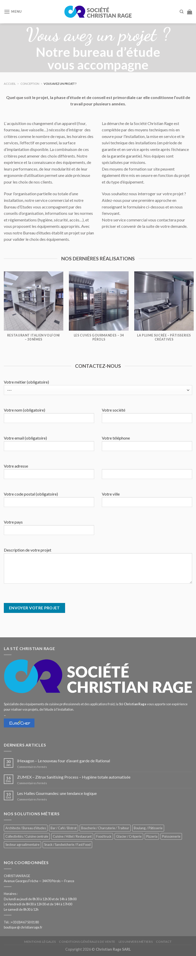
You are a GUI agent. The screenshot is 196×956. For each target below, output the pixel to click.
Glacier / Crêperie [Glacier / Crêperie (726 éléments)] (129, 836)
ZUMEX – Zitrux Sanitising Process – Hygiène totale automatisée (73, 777)
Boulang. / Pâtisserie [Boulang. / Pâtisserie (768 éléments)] (148, 828)
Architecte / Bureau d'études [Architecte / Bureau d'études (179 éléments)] (25, 828)
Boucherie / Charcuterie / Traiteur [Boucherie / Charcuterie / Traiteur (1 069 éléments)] (105, 828)
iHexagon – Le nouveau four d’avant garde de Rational (63, 760)
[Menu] (13, 11)
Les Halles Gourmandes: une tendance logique (57, 793)
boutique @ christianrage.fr (23, 927)
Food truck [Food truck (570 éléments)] (104, 836)
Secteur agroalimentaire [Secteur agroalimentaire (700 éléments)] (22, 844)
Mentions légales (40, 942)
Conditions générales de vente (87, 942)
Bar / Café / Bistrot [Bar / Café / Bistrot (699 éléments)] (64, 828)
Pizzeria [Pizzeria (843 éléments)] (151, 836)
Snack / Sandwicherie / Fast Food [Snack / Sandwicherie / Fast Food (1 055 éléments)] (67, 844)
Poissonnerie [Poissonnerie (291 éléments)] (171, 836)
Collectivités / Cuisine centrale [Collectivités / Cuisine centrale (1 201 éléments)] (26, 836)
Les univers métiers (136, 942)
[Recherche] (181, 12)
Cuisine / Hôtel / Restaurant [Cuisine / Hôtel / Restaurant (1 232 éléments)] (72, 836)
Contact (164, 942)
